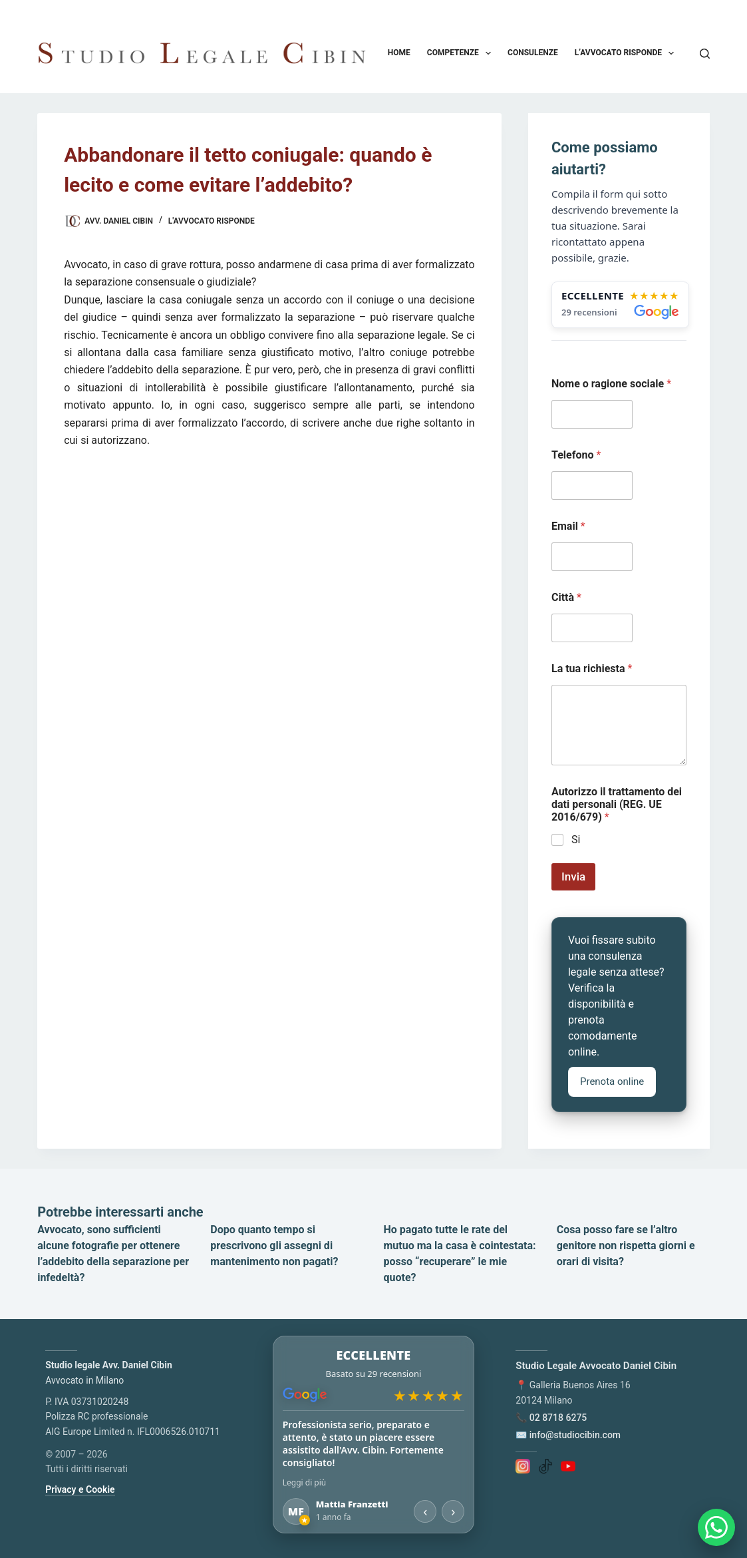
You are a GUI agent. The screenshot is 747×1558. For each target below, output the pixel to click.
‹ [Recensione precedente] (425, 1511)
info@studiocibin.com (575, 1435)
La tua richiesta (591, 668)
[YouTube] (568, 1465)
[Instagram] (523, 1465)
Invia (573, 876)
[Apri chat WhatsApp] (716, 1527)
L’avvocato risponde (627, 53)
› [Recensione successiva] (453, 1511)
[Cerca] (705, 54)
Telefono (576, 455)
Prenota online (612, 1081)
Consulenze (533, 52)
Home (399, 52)
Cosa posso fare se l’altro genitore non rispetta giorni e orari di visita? (626, 1245)
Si (575, 839)
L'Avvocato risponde (211, 221)
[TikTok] (545, 1465)
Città (566, 597)
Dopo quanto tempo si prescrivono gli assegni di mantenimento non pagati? (274, 1245)
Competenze (461, 53)
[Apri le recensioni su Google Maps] (620, 305)
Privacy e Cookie (79, 1489)
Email (568, 526)
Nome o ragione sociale (611, 383)
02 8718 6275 (558, 1417)
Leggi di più (305, 1482)
